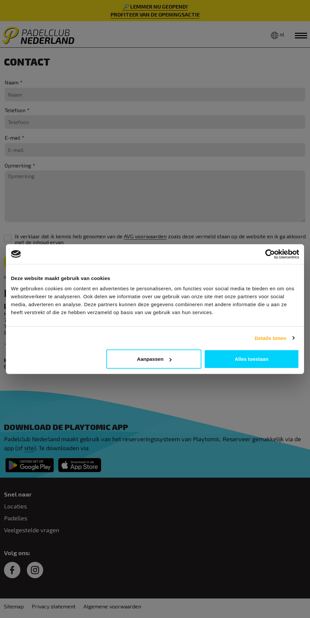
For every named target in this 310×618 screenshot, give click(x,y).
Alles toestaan (252, 359)
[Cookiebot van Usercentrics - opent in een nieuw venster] (270, 254)
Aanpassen (154, 359)
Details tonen (270, 338)
